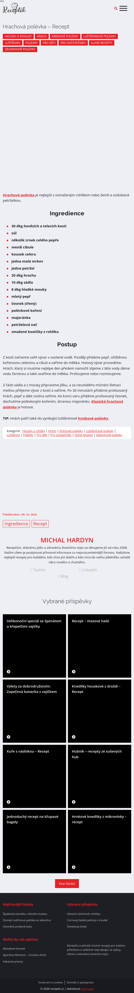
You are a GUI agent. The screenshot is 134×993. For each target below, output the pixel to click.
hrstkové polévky (93, 418)
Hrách (42, 36)
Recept (40, 523)
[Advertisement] (67, 475)
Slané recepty (101, 43)
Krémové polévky (65, 36)
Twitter (38, 570)
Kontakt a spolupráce (80, 982)
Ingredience (16, 523)
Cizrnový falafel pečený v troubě (87, 920)
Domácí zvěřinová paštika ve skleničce (27, 920)
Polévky (31, 43)
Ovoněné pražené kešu (17, 926)
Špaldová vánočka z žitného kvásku (25, 914)
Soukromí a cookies (50, 982)
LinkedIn (88, 570)
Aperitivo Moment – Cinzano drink (24, 955)
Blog (63, 576)
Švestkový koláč (77, 926)
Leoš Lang (87, 988)
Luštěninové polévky (99, 36)
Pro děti (49, 43)
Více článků (67, 883)
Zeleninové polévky (20, 49)
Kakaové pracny (13, 961)
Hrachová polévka (18, 195)
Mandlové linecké (14, 948)
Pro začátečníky (73, 43)
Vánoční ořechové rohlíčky (83, 914)
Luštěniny (12, 43)
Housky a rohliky (18, 36)
